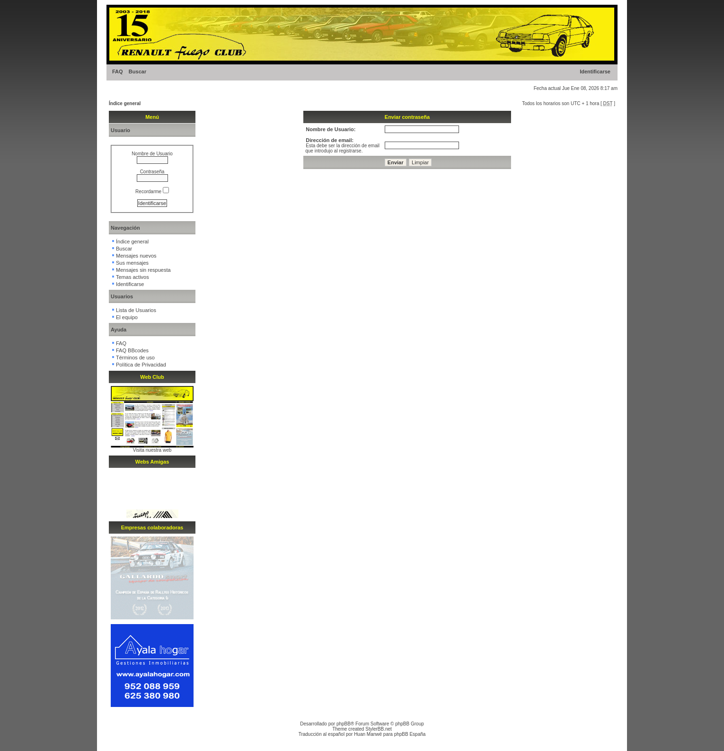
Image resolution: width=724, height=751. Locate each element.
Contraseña (152, 171)
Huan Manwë (368, 734)
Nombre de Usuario (152, 153)
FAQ (117, 71)
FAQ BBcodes (132, 350)
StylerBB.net (378, 729)
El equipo (127, 317)
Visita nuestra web (152, 450)
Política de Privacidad (141, 364)
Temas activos (132, 277)
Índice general (125, 103)
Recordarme (152, 191)
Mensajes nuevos (136, 256)
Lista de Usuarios (136, 310)
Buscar (137, 71)
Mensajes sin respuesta (143, 270)
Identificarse (595, 71)
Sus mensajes (132, 263)
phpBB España (410, 734)
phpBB (343, 723)
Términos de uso (135, 357)
